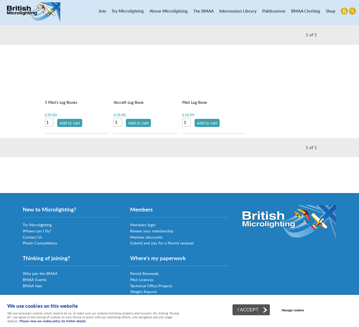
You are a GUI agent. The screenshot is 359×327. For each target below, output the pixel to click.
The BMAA (203, 11)
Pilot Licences (141, 279)
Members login (143, 224)
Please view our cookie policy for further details (53, 321)
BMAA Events (35, 279)
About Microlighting (168, 11)
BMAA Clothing (305, 11)
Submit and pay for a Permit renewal (162, 243)
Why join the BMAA (40, 273)
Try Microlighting (128, 11)
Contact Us (32, 237)
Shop (330, 11)
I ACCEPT (248, 309)
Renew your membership (151, 231)
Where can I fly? (37, 231)
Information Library (238, 11)
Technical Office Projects (151, 285)
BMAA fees (32, 285)
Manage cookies (293, 310)
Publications (274, 11)
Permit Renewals (144, 273)
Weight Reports (143, 291)
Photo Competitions (40, 243)
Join (102, 11)
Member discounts (146, 237)
